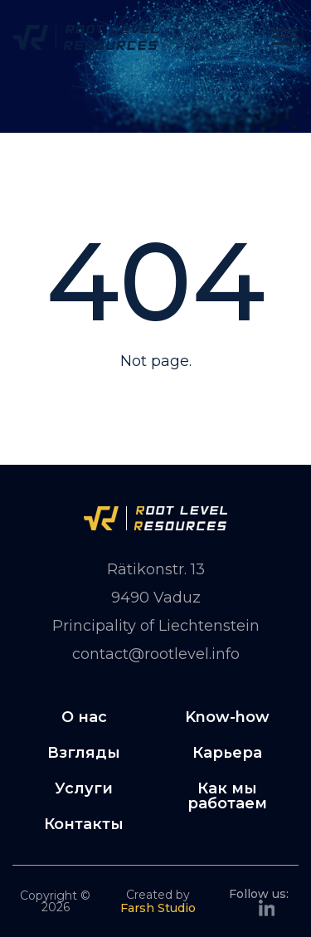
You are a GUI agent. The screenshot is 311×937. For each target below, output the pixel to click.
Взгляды (83, 752)
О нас (84, 717)
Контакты (84, 824)
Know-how (227, 717)
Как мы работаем (227, 796)
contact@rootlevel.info (156, 654)
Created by (158, 901)
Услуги (84, 788)
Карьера (227, 752)
